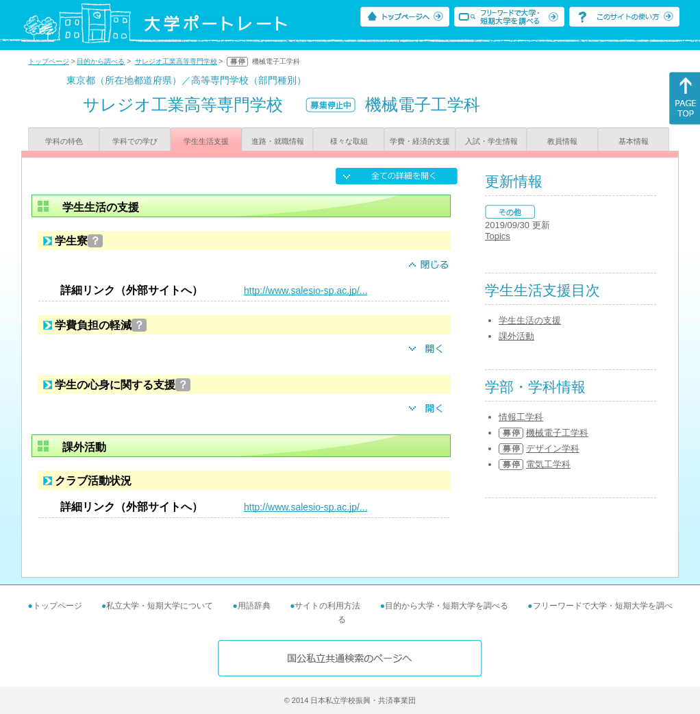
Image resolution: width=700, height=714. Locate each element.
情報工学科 (521, 417)
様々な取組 (349, 141)
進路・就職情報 (277, 141)
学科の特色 (64, 141)
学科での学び (135, 141)
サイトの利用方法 (327, 606)
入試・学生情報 (491, 141)
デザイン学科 (552, 448)
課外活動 (516, 336)
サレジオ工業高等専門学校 (176, 61)
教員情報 (562, 141)
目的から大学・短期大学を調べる (446, 606)
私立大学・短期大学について (159, 606)
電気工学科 (548, 464)
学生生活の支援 (530, 320)
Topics (497, 236)
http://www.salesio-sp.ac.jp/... (306, 290)
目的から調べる (101, 61)
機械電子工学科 (557, 433)
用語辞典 (254, 606)
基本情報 (633, 141)
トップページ (48, 61)
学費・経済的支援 (420, 141)
